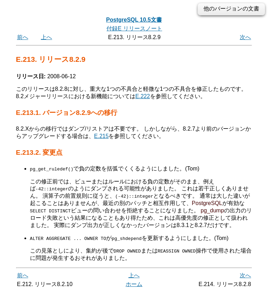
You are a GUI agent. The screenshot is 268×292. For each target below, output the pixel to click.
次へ (245, 37)
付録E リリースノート (134, 28)
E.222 (142, 96)
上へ (46, 37)
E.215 (101, 136)
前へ (22, 37)
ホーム (134, 284)
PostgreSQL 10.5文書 (134, 20)
